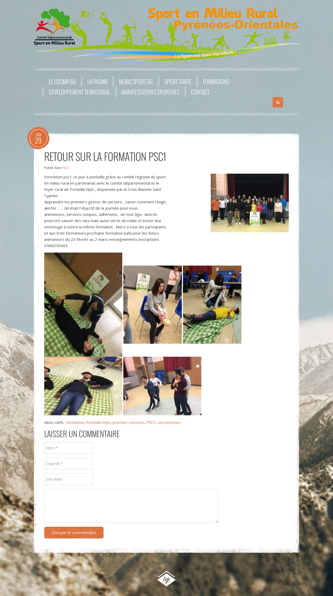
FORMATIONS (216, 81)
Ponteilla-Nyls (98, 422)
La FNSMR (97, 81)
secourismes (169, 422)
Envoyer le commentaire (74, 532)
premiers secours (128, 422)
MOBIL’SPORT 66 (136, 81)
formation (75, 422)
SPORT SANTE (177, 81)
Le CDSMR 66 (62, 81)
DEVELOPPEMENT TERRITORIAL (79, 92)
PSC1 (65, 168)
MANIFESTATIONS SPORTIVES (150, 92)
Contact (200, 92)
